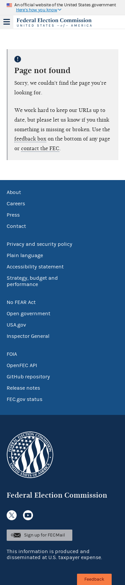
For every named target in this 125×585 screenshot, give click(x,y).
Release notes (23, 388)
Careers (16, 204)
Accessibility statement (35, 267)
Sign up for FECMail (44, 535)
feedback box (30, 139)
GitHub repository (28, 377)
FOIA (12, 354)
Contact (16, 226)
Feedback (94, 579)
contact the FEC (40, 148)
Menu (6, 22)
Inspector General (28, 336)
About (14, 192)
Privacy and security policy (39, 244)
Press (13, 215)
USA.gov (16, 325)
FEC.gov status (24, 399)
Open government (28, 314)
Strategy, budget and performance (32, 281)
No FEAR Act (21, 302)
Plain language (25, 255)
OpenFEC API (22, 365)
